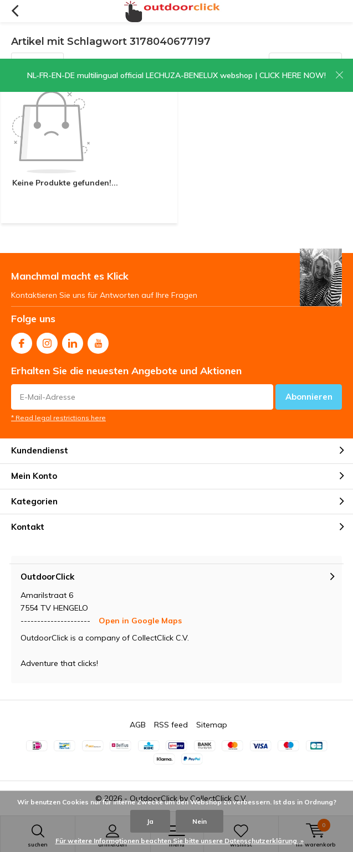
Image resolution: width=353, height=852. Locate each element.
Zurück (14, 11)
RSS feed (171, 725)
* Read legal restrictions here (58, 418)
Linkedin (72, 341)
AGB (138, 725)
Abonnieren (308, 396)
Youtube (98, 341)
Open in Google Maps (140, 621)
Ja (150, 821)
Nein (199, 821)
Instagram (47, 341)
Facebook (21, 341)
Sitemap (211, 725)
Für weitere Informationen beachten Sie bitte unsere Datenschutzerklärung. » (179, 840)
